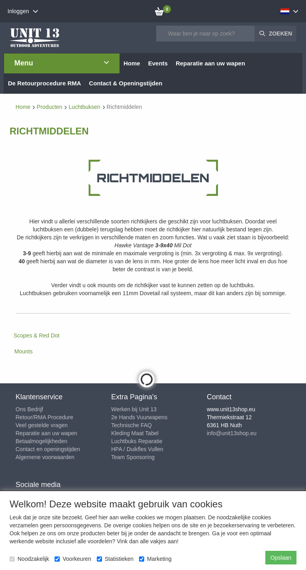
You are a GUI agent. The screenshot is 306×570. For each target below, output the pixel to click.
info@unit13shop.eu (232, 433)
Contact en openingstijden (48, 449)
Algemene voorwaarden (45, 457)
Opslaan (281, 557)
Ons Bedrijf (29, 409)
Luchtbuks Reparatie (136, 441)
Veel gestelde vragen (42, 425)
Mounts (23, 351)
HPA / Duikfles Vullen (137, 449)
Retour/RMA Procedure (44, 417)
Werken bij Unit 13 (134, 409)
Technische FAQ (131, 425)
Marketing (155, 559)
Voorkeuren (73, 559)
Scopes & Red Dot (36, 335)
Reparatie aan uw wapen (46, 433)
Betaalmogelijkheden (41, 441)
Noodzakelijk (29, 559)
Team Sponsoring (133, 457)
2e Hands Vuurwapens (139, 417)
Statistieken (115, 559)
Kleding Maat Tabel (135, 433)
